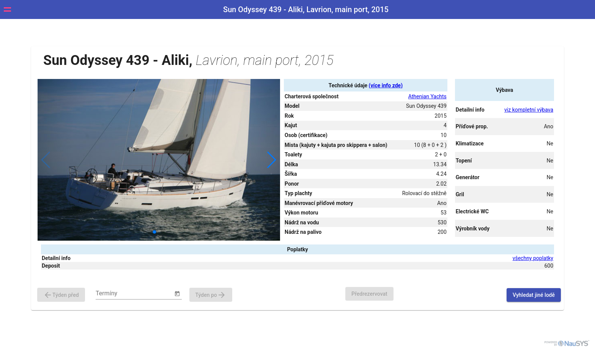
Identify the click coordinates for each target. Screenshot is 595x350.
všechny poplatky (533, 258)
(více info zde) (386, 85)
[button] (271, 159)
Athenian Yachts (427, 96)
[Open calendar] (177, 293)
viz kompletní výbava (528, 110)
